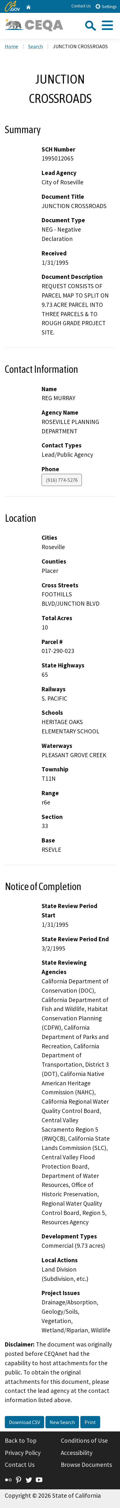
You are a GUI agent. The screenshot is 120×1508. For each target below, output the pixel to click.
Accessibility (76, 1453)
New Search (62, 1422)
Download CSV (24, 1422)
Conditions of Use (84, 1440)
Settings (105, 6)
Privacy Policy (23, 1453)
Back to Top (20, 1440)
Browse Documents (86, 1464)
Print (90, 1422)
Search (35, 46)
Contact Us (81, 6)
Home (11, 46)
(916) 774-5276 (62, 480)
